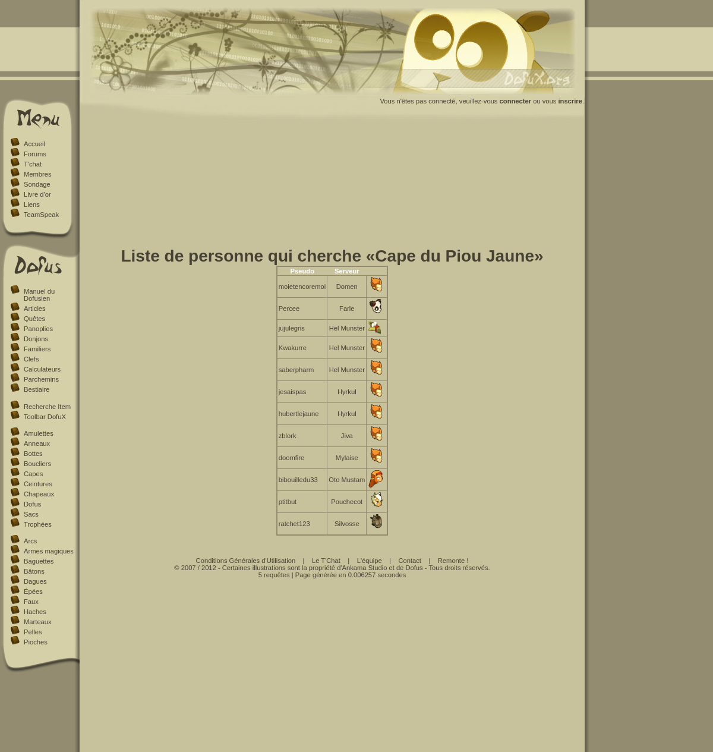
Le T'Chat (326, 560)
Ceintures (38, 483)
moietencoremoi (302, 286)
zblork (287, 435)
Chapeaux (39, 494)
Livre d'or (37, 194)
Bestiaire (37, 389)
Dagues (35, 581)
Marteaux (38, 621)
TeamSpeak (41, 214)
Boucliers (37, 463)
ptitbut (287, 501)
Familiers (37, 349)
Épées (33, 591)
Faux (31, 601)
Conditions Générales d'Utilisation (246, 560)
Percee (289, 308)
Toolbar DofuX (45, 416)
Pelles (33, 631)
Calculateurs (42, 369)
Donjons (36, 338)
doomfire (292, 457)
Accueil (34, 143)
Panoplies (38, 328)
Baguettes (38, 561)
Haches (35, 611)
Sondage (37, 184)
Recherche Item (47, 406)
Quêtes (34, 318)
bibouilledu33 (298, 479)
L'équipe (369, 560)
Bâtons (34, 571)
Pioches (36, 642)
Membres (38, 174)
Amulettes (38, 433)
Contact (409, 560)
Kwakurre (293, 347)
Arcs (30, 541)
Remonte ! (453, 560)
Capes (33, 473)
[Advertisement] (332, 186)
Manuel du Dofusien (39, 295)
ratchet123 (294, 523)
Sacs (31, 514)
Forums (35, 154)
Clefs (31, 359)
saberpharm (296, 369)
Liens (32, 204)
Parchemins (41, 379)
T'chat (33, 164)
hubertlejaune (299, 413)
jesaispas (293, 391)
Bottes (33, 453)
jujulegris (292, 328)
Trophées (38, 524)
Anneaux (37, 443)
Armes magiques (49, 551)
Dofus (32, 504)
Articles (35, 308)
